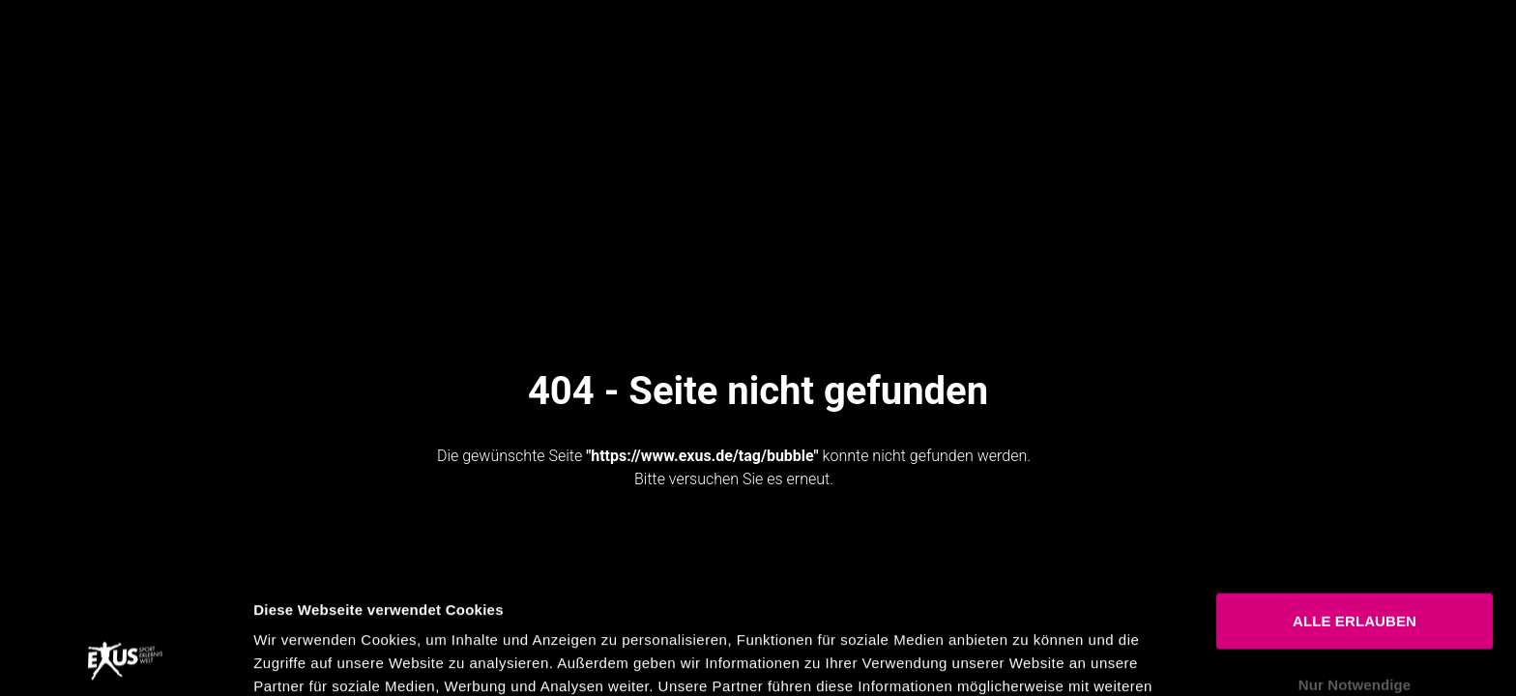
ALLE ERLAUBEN (1354, 506)
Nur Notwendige (1354, 570)
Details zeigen (1028, 658)
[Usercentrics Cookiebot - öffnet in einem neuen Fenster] (125, 658)
